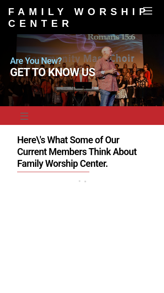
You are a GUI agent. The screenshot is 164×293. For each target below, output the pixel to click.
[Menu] (148, 11)
